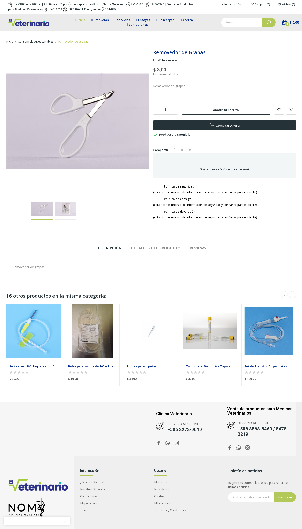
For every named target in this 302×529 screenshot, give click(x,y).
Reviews (198, 248)
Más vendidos (163, 503)
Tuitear (182, 150)
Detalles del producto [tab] (156, 248)
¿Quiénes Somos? (92, 482)
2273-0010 (139, 4)
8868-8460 (74, 9)
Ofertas (159, 496)
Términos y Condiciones (170, 510)
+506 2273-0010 (185, 429)
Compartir (174, 150)
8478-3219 (56, 9)
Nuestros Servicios (92, 489)
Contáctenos (88, 496)
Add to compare (291, 110)
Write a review (167, 60)
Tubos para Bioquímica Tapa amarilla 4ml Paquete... (210, 366)
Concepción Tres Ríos (86, 4)
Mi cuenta (160, 482)
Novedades (161, 489)
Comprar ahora (225, 125)
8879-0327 (157, 4)
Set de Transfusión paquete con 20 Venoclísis (269, 366)
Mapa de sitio (89, 503)
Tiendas (85, 510)
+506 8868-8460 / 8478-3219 (263, 431)
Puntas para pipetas (141, 366)
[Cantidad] (165, 110)
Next (292, 294)
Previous (284, 294)
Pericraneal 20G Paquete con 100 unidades (33, 366)
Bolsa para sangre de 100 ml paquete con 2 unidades (92, 366)
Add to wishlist (279, 110)
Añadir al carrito (226, 110)
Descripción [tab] (109, 248)
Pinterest (190, 150)
